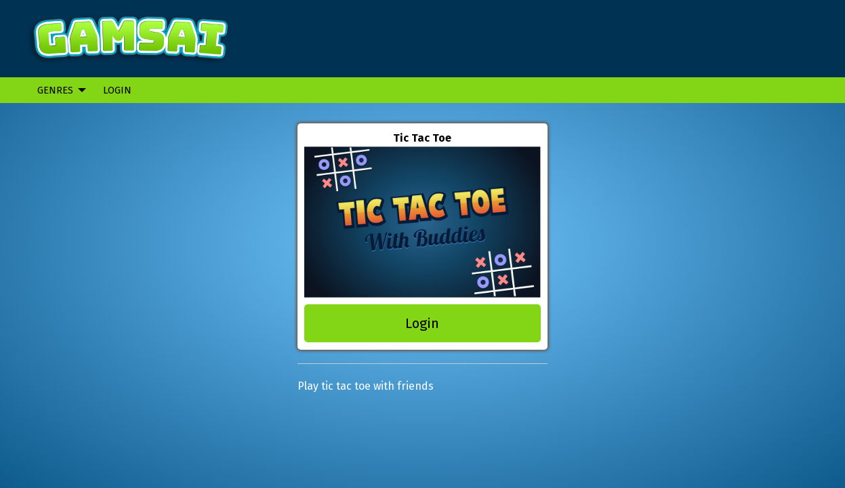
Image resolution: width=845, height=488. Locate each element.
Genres (55, 90)
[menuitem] (57, 89)
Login (117, 90)
